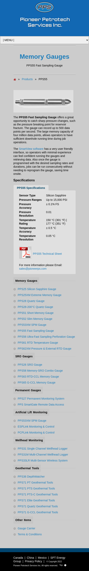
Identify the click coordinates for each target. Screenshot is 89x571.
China (30, 557)
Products (27, 79)
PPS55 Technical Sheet (40, 252)
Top (62, 565)
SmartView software (31, 148)
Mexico (42, 557)
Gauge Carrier (26, 528)
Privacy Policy (33, 561)
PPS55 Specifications (31, 187)
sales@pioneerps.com (33, 268)
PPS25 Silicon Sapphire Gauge (37, 289)
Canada (18, 557)
